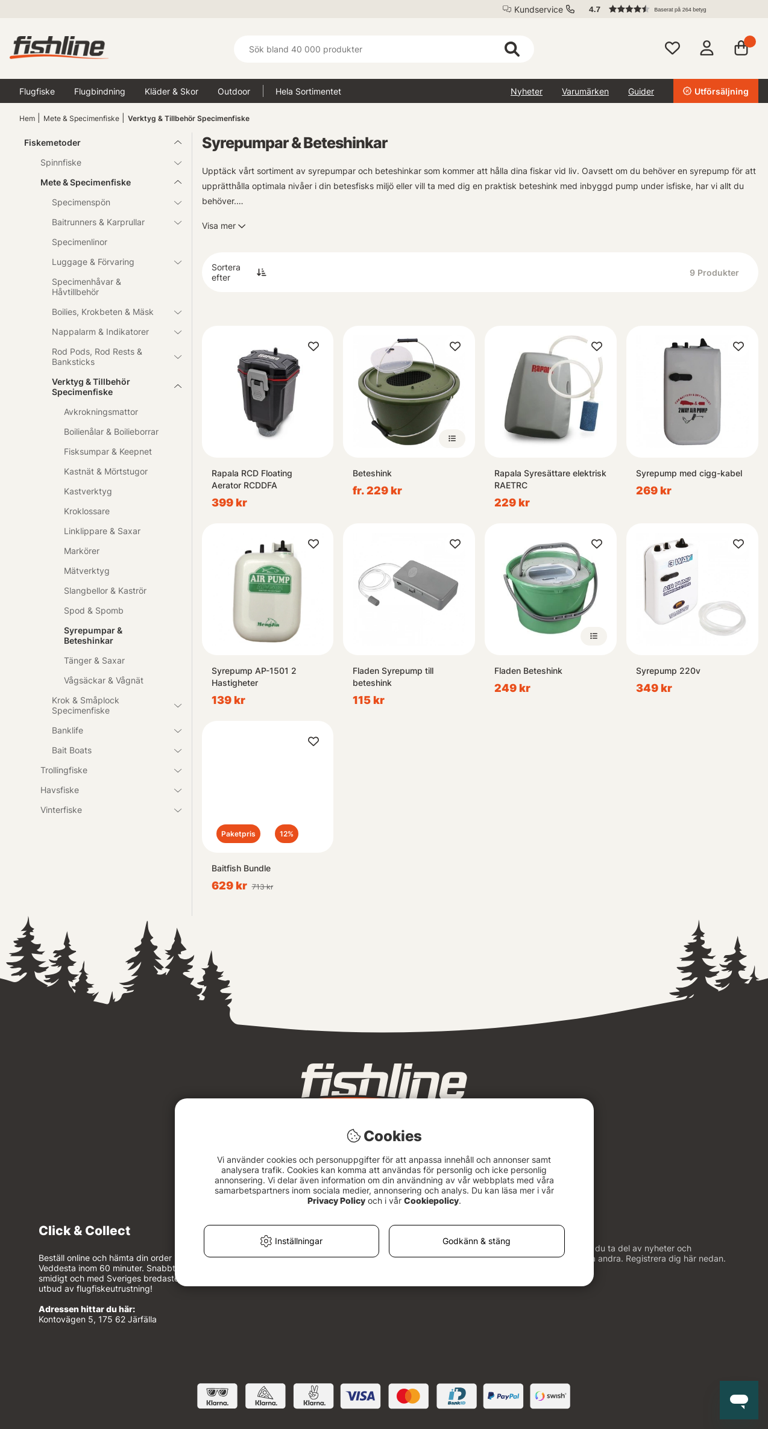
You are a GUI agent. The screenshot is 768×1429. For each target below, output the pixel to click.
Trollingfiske (103, 770)
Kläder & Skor (171, 91)
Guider (641, 91)
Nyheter (527, 91)
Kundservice (538, 9)
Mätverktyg (87, 570)
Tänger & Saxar (94, 660)
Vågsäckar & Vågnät (103, 680)
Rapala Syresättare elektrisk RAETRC (550, 479)
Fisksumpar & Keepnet (108, 451)
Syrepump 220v (668, 670)
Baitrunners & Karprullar (109, 222)
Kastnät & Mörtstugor (106, 471)
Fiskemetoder (96, 142)
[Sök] (384, 49)
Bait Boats (109, 750)
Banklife (109, 730)
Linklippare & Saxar (102, 531)
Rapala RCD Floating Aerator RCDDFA (252, 479)
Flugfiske (37, 91)
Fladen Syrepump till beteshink (393, 676)
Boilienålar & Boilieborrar (111, 431)
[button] (668, 9)
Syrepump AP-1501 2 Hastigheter (254, 676)
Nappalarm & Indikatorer (109, 331)
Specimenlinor (79, 242)
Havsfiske (103, 790)
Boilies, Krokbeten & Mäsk (109, 312)
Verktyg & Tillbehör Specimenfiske (189, 118)
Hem (27, 118)
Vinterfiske (103, 810)
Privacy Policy (336, 1200)
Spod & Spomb (94, 610)
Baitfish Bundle (241, 868)
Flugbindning (99, 91)
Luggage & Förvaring (109, 262)
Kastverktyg (88, 491)
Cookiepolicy (431, 1200)
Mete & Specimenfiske (81, 118)
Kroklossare (87, 511)
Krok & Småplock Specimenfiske (109, 705)
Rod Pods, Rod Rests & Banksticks (109, 356)
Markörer (81, 551)
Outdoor (234, 91)
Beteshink (372, 473)
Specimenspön (109, 202)
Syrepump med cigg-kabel (689, 473)
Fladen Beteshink (528, 670)
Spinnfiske (103, 162)
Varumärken (585, 91)
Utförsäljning (716, 91)
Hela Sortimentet (308, 91)
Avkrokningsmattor (101, 411)
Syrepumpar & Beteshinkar (93, 635)
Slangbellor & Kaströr (105, 590)
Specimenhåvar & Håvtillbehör (86, 286)
